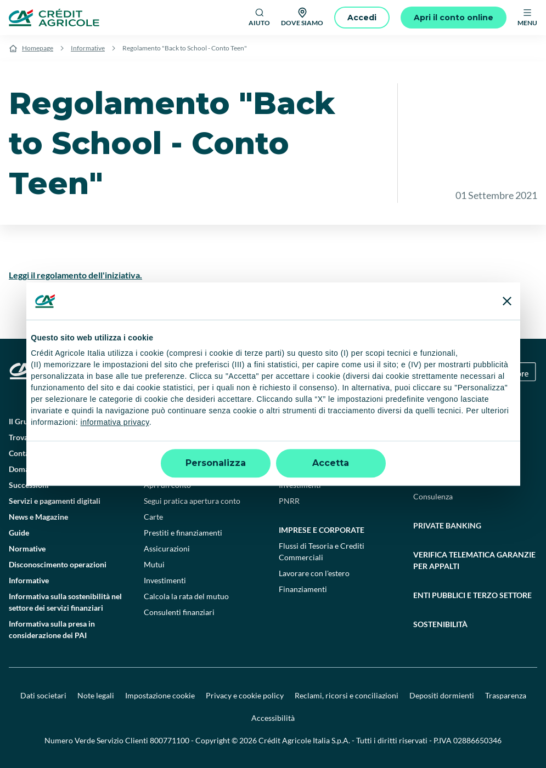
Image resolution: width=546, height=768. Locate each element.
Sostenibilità (440, 624)
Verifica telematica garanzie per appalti (474, 560)
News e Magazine (38, 516)
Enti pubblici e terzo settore (472, 595)
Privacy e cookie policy (245, 695)
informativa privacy (115, 422)
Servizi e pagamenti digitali (54, 500)
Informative (88, 48)
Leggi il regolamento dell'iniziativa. (75, 275)
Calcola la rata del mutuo (186, 596)
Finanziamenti (303, 589)
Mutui (154, 564)
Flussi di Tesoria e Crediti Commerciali (321, 551)
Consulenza (433, 496)
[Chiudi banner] (507, 300)
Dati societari (43, 695)
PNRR (289, 500)
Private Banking (447, 525)
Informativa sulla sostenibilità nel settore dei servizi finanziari (65, 601)
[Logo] (54, 17)
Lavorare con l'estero (314, 573)
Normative (27, 548)
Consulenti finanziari (179, 612)
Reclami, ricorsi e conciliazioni (346, 695)
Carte (153, 516)
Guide (19, 532)
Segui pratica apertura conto (192, 500)
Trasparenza (505, 695)
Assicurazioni (167, 548)
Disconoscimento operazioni (57, 564)
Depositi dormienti (441, 695)
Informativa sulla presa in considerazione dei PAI (52, 629)
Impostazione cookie (160, 695)
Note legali (95, 695)
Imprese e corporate (321, 529)
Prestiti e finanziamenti (183, 532)
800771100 (169, 740)
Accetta (330, 463)
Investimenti (165, 580)
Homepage (37, 48)
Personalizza (215, 463)
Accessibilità (273, 718)
